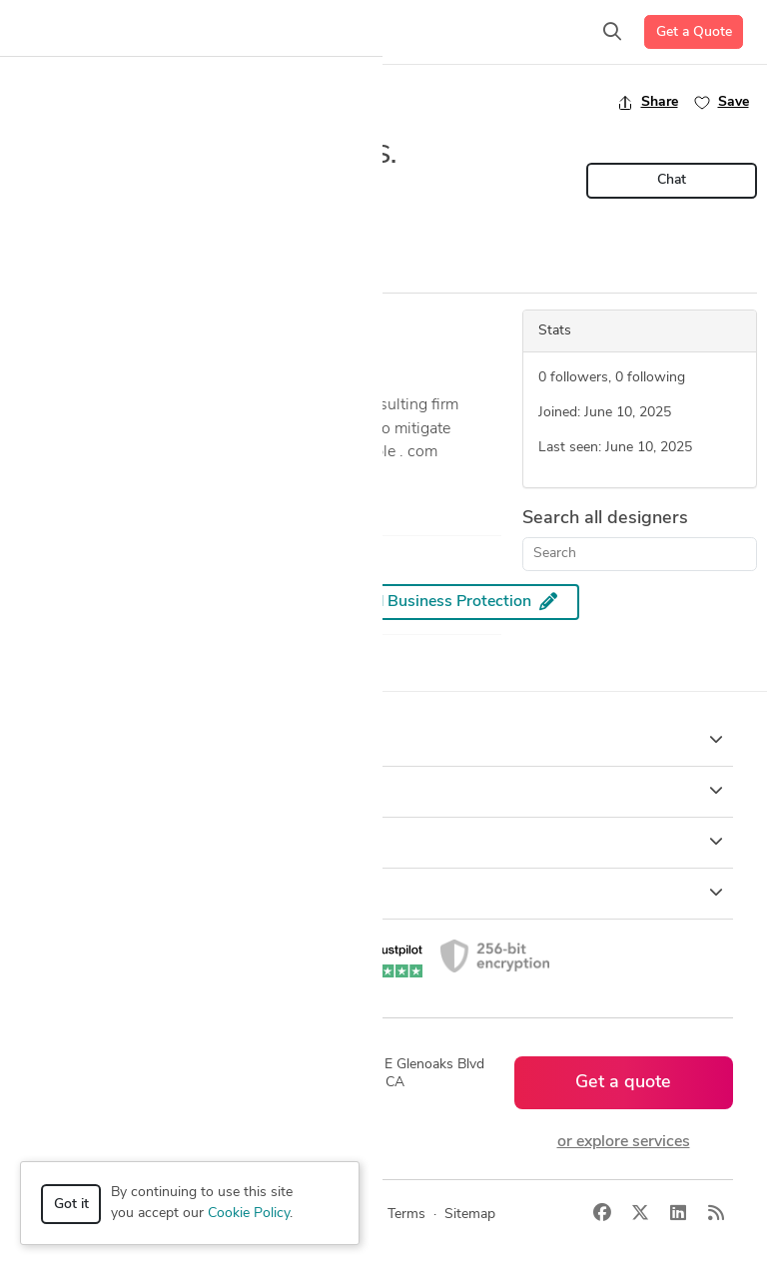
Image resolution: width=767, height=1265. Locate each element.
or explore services (623, 1142)
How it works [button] (384, 740)
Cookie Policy (249, 1213)
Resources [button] (384, 893)
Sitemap (469, 1214)
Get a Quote (694, 32)
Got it (71, 1204)
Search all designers (605, 518)
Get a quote (623, 1082)
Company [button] (384, 842)
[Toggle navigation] (45, 32)
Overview (43, 274)
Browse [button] (384, 791)
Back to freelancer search (97, 102)
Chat (671, 180)
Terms (406, 1214)
